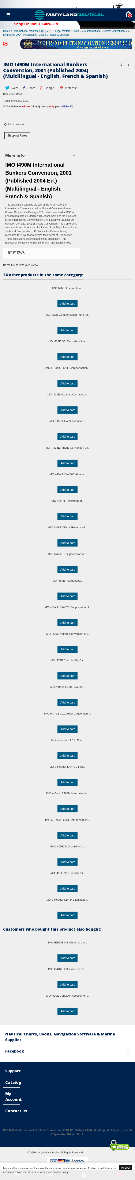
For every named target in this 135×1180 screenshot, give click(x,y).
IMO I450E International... (67, 580)
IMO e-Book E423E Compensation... (67, 367)
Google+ (47, 88)
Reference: (9, 94)
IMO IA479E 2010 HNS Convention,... (67, 713)
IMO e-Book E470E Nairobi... (67, 687)
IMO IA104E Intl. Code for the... (67, 969)
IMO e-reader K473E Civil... (67, 740)
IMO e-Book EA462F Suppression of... (67, 607)
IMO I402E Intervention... (67, 288)
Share (28, 88)
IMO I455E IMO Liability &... (67, 846)
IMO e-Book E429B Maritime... (67, 421)
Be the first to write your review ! (21, 265)
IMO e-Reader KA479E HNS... (67, 766)
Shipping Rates (17, 135)
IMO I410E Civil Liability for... (67, 873)
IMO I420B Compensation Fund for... (67, 314)
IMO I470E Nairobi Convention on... (67, 633)
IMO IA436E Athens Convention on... (67, 447)
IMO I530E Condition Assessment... (67, 995)
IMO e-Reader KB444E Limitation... (67, 899)
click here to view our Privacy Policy (48, 1172)
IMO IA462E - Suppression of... (67, 554)
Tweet (11, 88)
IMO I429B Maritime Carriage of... (67, 394)
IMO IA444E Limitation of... (67, 500)
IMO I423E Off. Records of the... (67, 341)
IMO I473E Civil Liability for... (67, 660)
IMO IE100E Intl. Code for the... (67, 942)
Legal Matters (62, 31)
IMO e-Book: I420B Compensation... (67, 819)
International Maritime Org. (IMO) (32, 31)
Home (6, 31)
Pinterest (68, 88)
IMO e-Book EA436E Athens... (67, 474)
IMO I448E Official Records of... (67, 527)
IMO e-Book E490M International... (67, 793)
